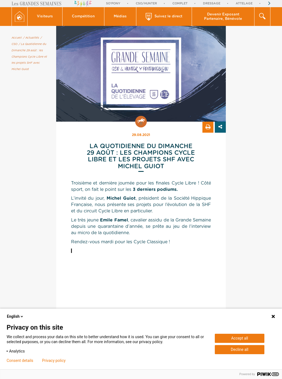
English (15, 316)
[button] (45, 16)
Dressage (211, 3)
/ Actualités (31, 37)
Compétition (83, 16)
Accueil (17, 37)
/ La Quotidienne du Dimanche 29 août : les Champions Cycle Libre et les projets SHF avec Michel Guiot (29, 57)
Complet (180, 3)
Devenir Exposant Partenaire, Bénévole (223, 17)
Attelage (244, 3)
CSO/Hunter (146, 3)
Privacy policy (54, 360)
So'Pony (113, 3)
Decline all (239, 349)
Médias (120, 16)
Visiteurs (45, 16)
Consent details (20, 360)
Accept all (239, 338)
